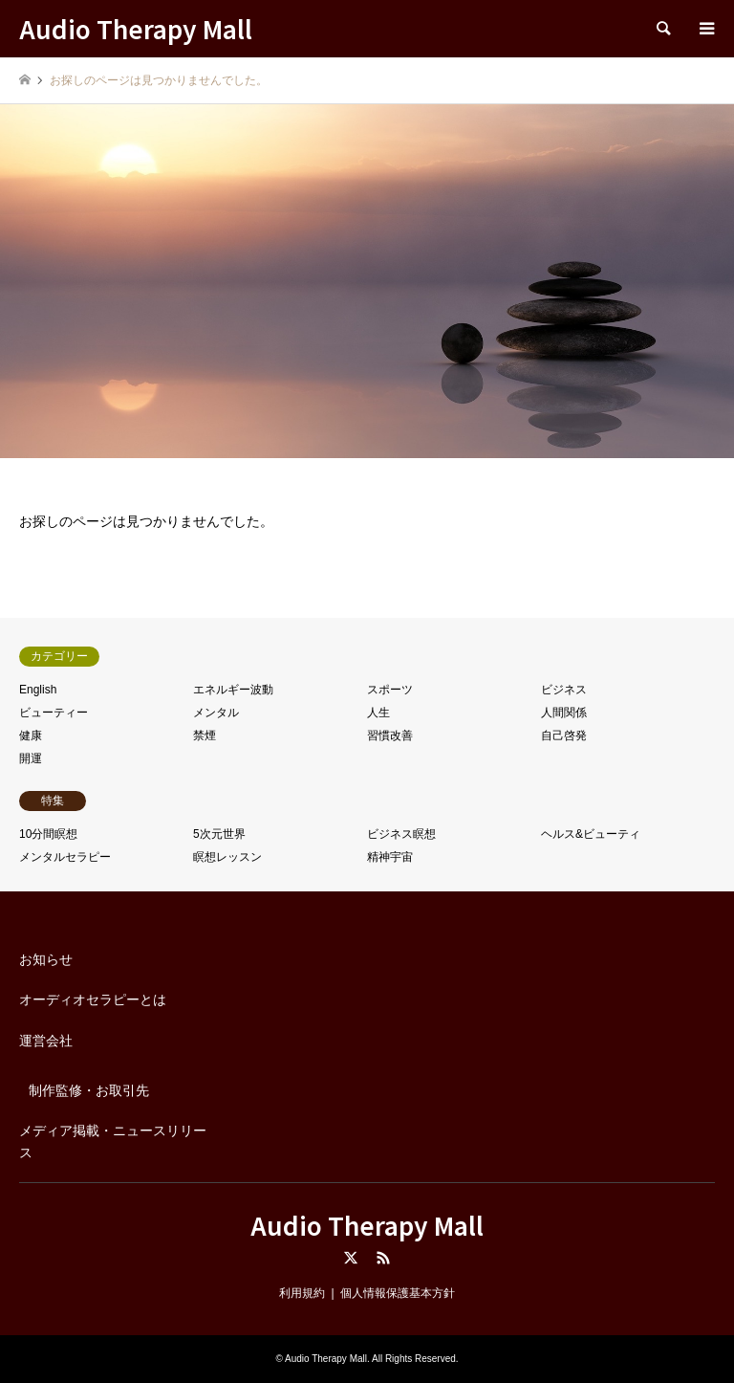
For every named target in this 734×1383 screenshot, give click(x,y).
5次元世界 (219, 834)
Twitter (350, 1257)
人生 (378, 712)
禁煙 (204, 735)
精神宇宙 (390, 857)
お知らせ (46, 959)
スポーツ (390, 689)
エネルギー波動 (233, 689)
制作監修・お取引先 (89, 1090)
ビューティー (53, 712)
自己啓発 (564, 735)
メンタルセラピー (65, 857)
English (37, 689)
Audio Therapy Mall (367, 1224)
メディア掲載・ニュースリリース (112, 1141)
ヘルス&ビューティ (590, 834)
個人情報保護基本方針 (397, 1293)
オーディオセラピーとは (92, 999)
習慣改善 (390, 735)
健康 (30, 735)
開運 (30, 758)
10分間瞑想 (48, 834)
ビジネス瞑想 (401, 834)
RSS (383, 1257)
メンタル (216, 712)
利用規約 (302, 1293)
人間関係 (564, 712)
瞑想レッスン (227, 857)
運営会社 (46, 1040)
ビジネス (564, 689)
